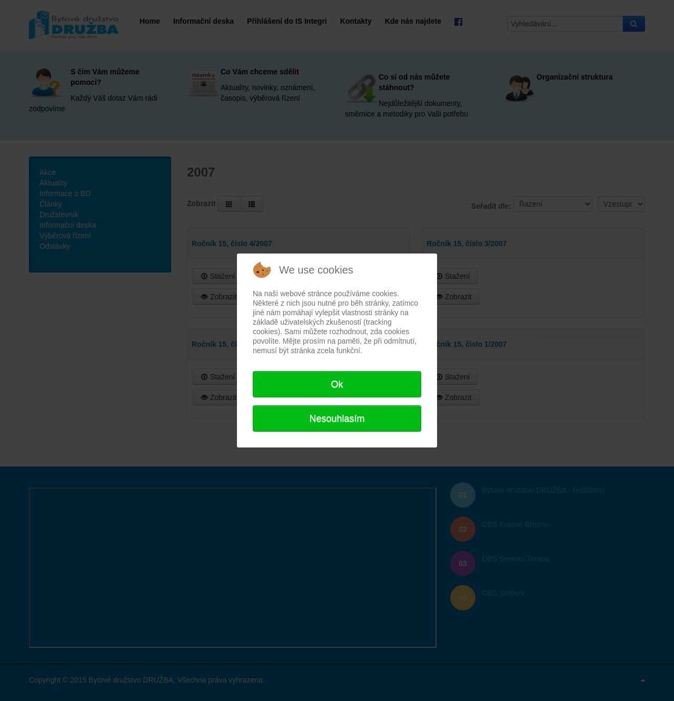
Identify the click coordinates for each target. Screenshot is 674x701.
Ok (337, 384)
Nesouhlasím (336, 418)
